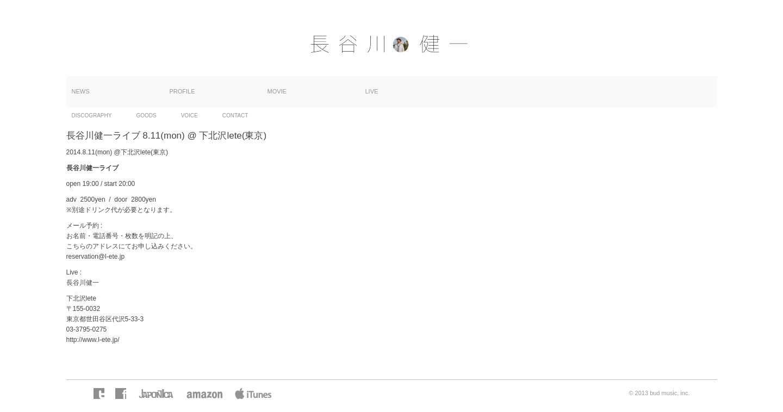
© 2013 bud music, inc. (659, 393)
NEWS (81, 91)
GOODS (146, 115)
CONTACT (235, 115)
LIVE (371, 91)
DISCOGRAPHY (92, 115)
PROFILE (182, 91)
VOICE (189, 115)
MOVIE (277, 91)
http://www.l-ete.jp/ (93, 340)
